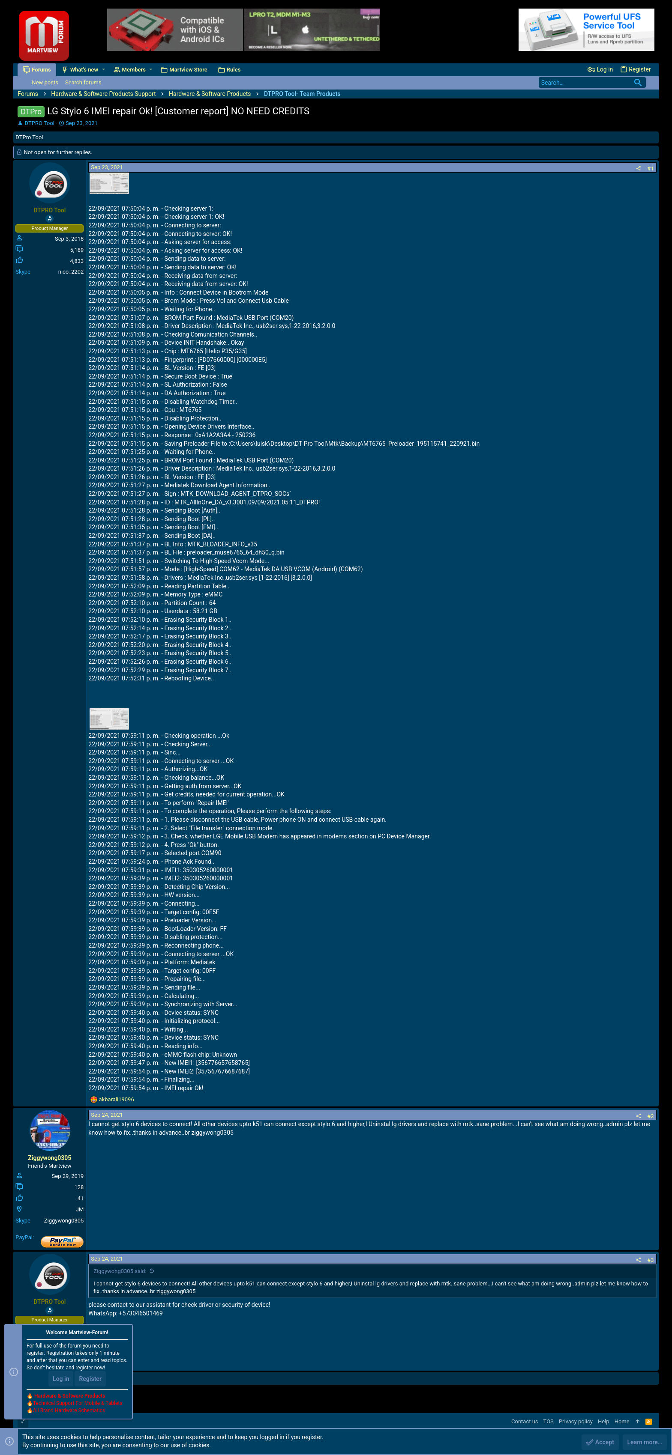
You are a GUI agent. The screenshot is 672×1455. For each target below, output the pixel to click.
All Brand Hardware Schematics (69, 1410)
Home (622, 1421)
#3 (650, 1260)
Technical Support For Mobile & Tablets (77, 1403)
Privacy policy (576, 1421)
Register (90, 1378)
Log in (61, 1378)
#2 (650, 1116)
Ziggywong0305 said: (119, 1271)
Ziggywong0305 (49, 1157)
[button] (103, 69)
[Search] (592, 82)
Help (603, 1421)
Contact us (524, 1421)
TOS (548, 1421)
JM (80, 1209)
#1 (650, 168)
